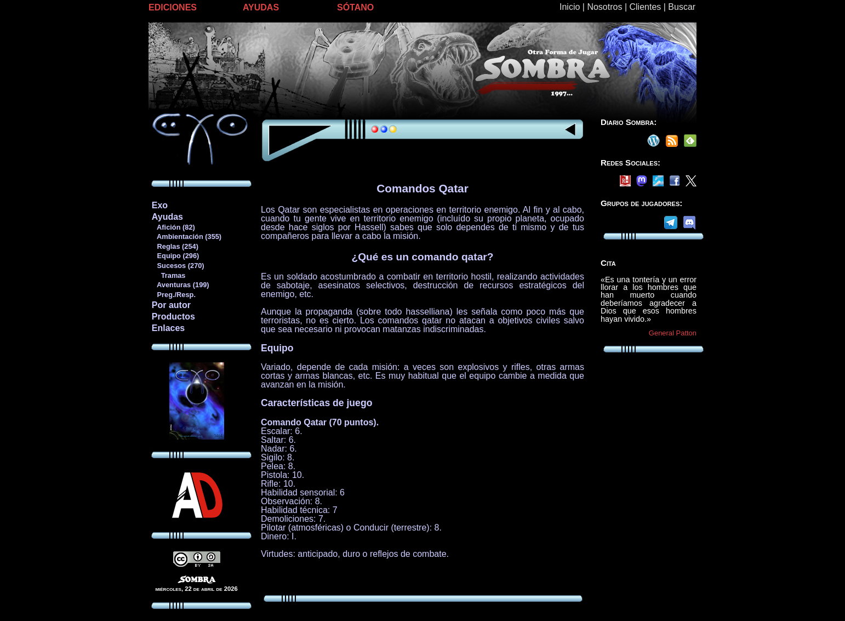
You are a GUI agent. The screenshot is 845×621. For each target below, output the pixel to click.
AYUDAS (261, 7)
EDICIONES (173, 7)
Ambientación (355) (186, 236)
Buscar (681, 7)
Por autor (171, 305)
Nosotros (604, 7)
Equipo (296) (175, 256)
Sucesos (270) (177, 265)
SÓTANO (355, 7)
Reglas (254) (174, 246)
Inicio (569, 7)
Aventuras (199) (180, 285)
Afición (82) (173, 227)
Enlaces (168, 328)
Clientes (645, 7)
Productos (173, 316)
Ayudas (167, 216)
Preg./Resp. (173, 294)
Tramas (168, 275)
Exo (160, 205)
